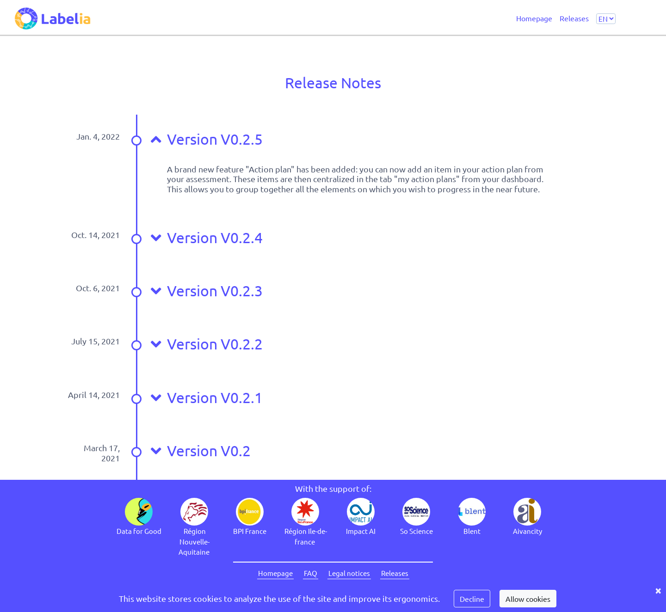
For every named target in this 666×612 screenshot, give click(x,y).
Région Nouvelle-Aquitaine (194, 541)
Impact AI (361, 530)
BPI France (249, 530)
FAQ (310, 573)
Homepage (534, 17)
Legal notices (349, 573)
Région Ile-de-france (305, 536)
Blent (472, 530)
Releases (574, 17)
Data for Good (139, 530)
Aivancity (527, 530)
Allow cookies (528, 598)
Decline (472, 598)
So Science (416, 530)
